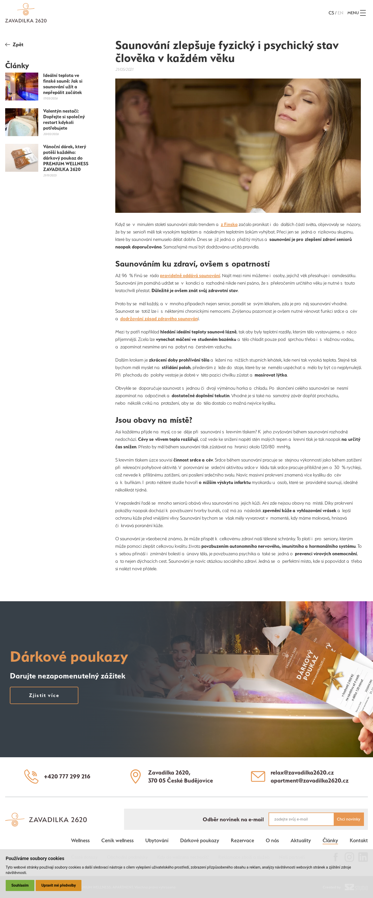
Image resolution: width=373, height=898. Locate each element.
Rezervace (242, 840)
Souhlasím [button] (20, 885)
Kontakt (359, 840)
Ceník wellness (117, 840)
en (340, 12)
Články (330, 840)
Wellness (80, 840)
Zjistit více (39, 695)
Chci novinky (348, 819)
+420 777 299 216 (67, 776)
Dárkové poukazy (199, 840)
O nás (272, 840)
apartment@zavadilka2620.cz (310, 780)
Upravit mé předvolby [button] (58, 885)
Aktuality (301, 840)
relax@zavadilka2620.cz (302, 772)
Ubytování (157, 840)
